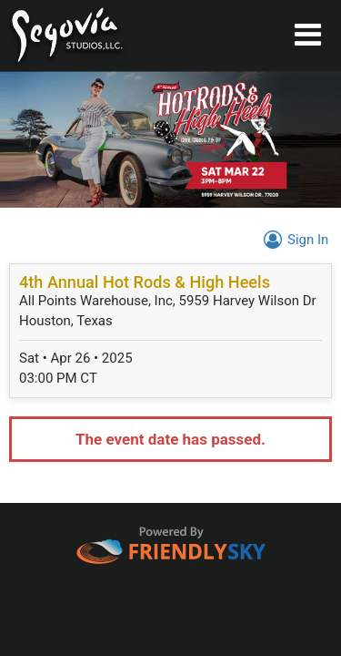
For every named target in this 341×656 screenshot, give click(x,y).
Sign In (293, 239)
